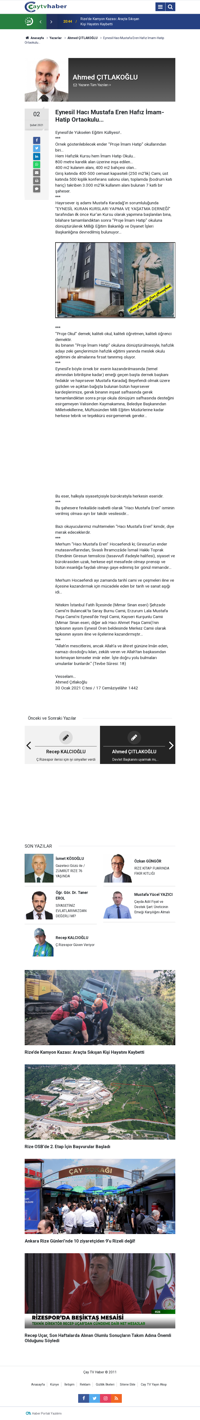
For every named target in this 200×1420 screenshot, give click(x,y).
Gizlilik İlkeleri (105, 1384)
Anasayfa (38, 1384)
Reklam (85, 1384)
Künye (54, 1384)
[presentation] (40, 21)
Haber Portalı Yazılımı (47, 1413)
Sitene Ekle (127, 1384)
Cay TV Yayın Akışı (154, 1384)
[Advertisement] (115, 456)
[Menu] (160, 7)
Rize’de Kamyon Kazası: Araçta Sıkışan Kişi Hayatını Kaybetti (109, 21)
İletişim (69, 1384)
